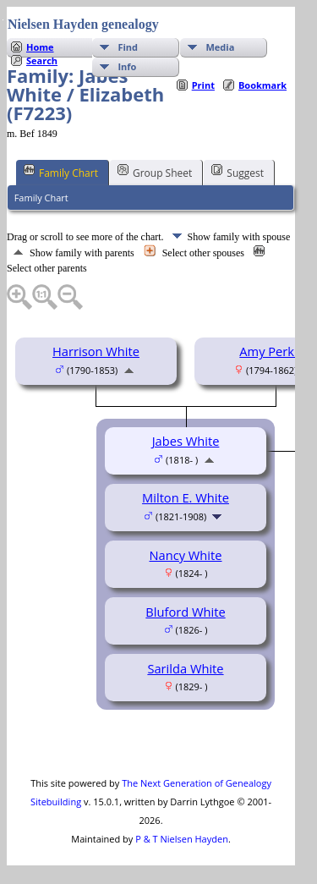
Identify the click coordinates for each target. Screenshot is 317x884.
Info (127, 66)
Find (128, 47)
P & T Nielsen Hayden (181, 838)
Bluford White (185, 611)
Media (219, 47)
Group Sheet (155, 171)
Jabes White (186, 440)
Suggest (237, 171)
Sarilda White (185, 668)
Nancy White (185, 554)
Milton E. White (185, 497)
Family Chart (61, 171)
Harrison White (95, 351)
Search (41, 60)
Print (203, 85)
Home (40, 47)
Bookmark (262, 85)
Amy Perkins (274, 351)
